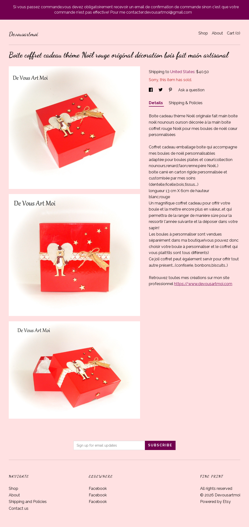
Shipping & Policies (186, 103)
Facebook (98, 488)
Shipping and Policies (28, 501)
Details (156, 103)
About (217, 33)
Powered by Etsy (215, 501)
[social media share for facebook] (151, 90)
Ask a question (191, 90)
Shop (203, 33)
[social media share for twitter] (161, 90)
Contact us (18, 508)
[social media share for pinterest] (171, 90)
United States (182, 71)
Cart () (233, 33)
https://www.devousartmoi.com (203, 283)
